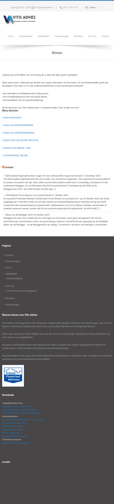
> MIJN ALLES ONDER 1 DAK (16, 148)
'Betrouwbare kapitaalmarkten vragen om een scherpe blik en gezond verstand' (44, 175)
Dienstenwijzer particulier (14, 423)
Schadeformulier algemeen (15, 443)
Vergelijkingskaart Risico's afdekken (19, 409)
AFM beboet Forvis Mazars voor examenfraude (28, 195)
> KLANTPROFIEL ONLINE (15, 155)
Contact (105, 36)
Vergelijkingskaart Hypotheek (16, 406)
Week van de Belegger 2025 (19, 214)
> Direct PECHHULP (12, 117)
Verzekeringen (25, 36)
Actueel (9, 167)
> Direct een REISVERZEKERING (17, 125)
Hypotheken (43, 36)
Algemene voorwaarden (14, 429)
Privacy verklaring (11, 433)
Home (11, 36)
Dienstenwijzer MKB (12, 426)
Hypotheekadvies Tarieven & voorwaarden (22, 419)
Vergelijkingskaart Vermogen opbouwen (22, 413)
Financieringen (62, 36)
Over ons (92, 36)
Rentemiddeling (14, 278)
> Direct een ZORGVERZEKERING (18, 133)
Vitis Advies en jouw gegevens (22, 290)
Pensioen (78, 36)
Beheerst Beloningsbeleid (14, 436)
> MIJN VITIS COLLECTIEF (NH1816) (20, 140)
